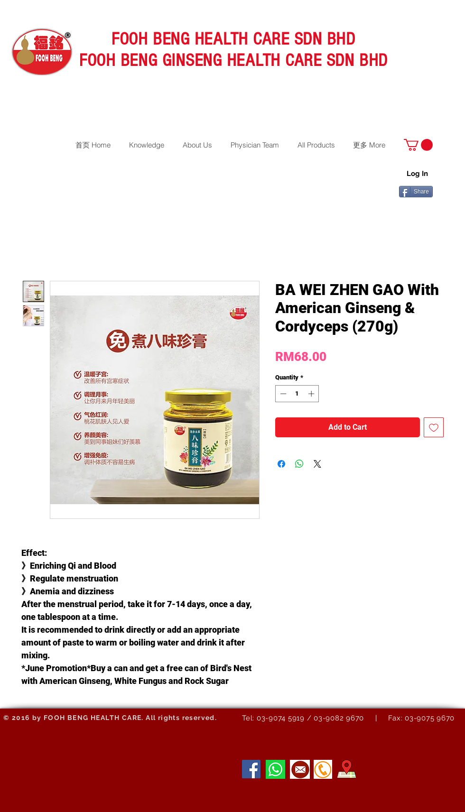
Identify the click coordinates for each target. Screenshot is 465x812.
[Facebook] (251, 769)
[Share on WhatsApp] (299, 464)
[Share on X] (317, 464)
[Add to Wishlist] (434, 427)
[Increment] (312, 394)
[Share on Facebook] (281, 464)
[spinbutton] (297, 394)
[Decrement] (282, 394)
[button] (418, 145)
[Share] (416, 191)
